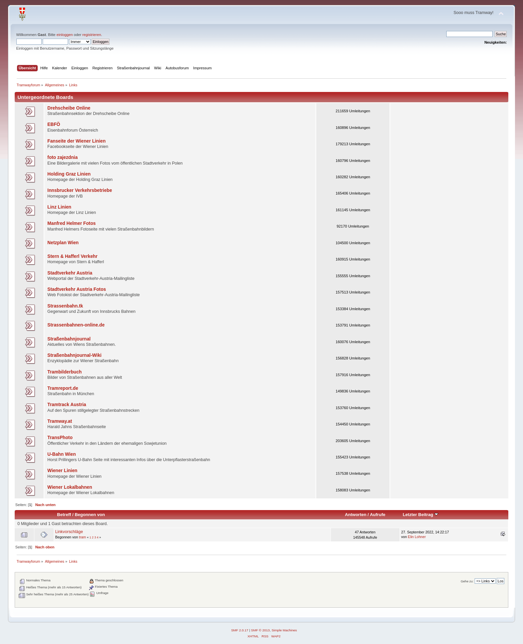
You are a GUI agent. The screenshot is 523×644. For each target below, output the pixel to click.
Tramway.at (59, 421)
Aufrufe (377, 514)
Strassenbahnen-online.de (76, 324)
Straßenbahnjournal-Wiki (74, 355)
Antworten (355, 514)
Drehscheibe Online (68, 108)
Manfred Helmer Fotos (71, 223)
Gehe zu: (467, 581)
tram (82, 537)
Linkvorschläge (69, 531)
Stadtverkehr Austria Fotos (76, 289)
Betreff (64, 514)
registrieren (91, 35)
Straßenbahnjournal (69, 338)
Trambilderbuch (64, 371)
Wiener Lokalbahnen (69, 487)
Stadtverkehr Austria (69, 273)
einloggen (64, 35)
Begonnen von (90, 514)
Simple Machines (284, 630)
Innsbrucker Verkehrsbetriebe (79, 190)
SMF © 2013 (260, 630)
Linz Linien (59, 207)
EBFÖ (53, 124)
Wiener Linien (62, 470)
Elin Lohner (417, 537)
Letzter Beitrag (420, 514)
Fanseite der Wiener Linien (76, 141)
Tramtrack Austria (66, 404)
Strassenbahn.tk (65, 306)
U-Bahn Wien (61, 454)
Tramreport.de (62, 388)
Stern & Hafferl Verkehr (72, 256)
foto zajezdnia (62, 157)
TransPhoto (59, 437)
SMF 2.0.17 (239, 630)
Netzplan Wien (63, 242)
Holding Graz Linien (69, 174)
